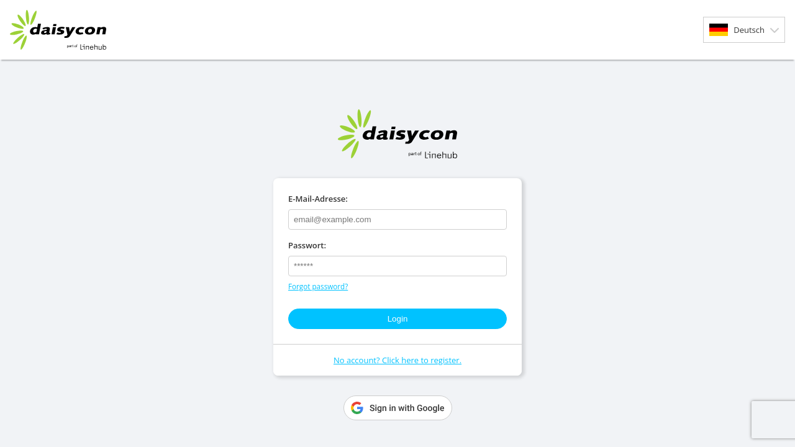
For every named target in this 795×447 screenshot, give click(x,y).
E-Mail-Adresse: (318, 198)
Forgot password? (318, 286)
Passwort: (307, 245)
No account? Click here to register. (397, 360)
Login (398, 318)
